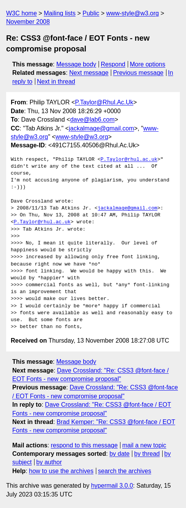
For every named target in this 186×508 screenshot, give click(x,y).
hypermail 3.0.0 (112, 485)
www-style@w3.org (132, 13)
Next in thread (56, 81)
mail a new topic (144, 445)
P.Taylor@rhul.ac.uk (128, 159)
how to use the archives (61, 471)
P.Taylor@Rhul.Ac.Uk (104, 102)
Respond (113, 64)
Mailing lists (60, 13)
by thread (147, 453)
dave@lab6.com (92, 119)
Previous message (138, 72)
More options (148, 64)
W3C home (21, 13)
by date (119, 453)
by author (49, 462)
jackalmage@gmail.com (101, 128)
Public (90, 13)
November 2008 (28, 21)
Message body (76, 64)
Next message (89, 72)
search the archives (124, 471)
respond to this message (84, 445)
